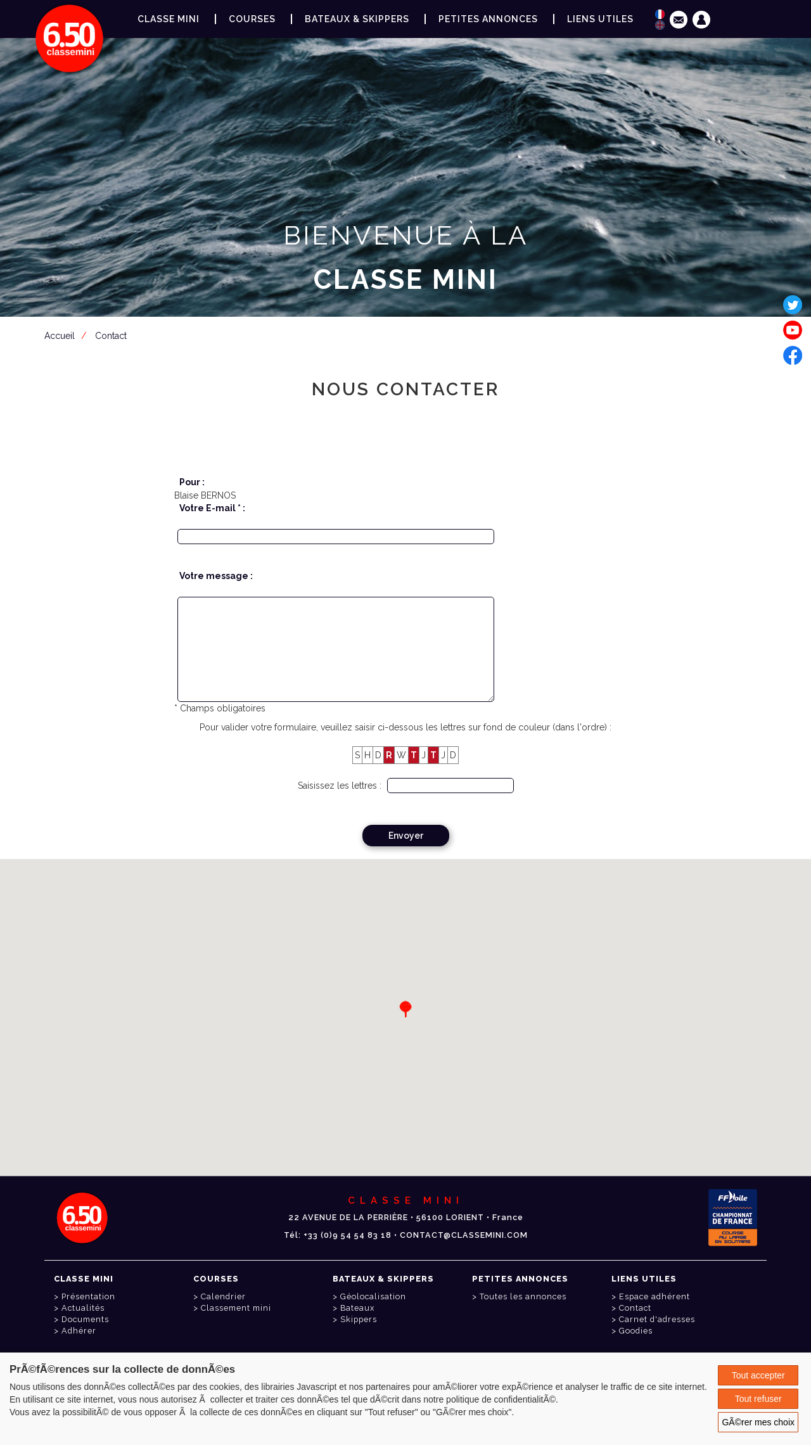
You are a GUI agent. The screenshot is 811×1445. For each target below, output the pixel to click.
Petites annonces (488, 19)
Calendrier (223, 1296)
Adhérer (78, 1330)
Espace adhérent (408, 341)
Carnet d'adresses (657, 1319)
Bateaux (357, 1308)
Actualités (83, 1308)
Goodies (636, 1330)
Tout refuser (758, 1399)
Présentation (88, 1296)
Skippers (358, 1319)
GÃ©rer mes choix (758, 1422)
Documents (85, 1319)
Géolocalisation (373, 1296)
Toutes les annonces (523, 1296)
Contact (635, 1308)
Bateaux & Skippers (357, 19)
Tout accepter (758, 1375)
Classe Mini (168, 19)
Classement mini (236, 1308)
